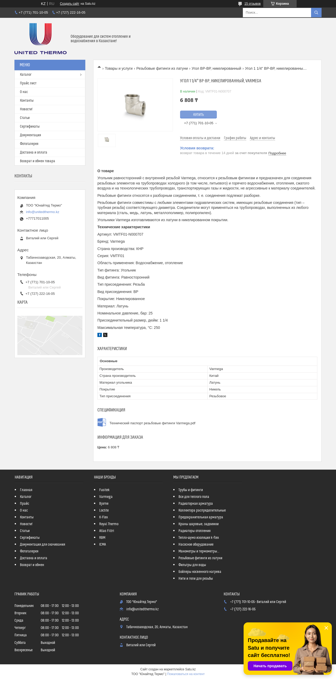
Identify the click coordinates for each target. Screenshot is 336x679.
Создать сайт (69, 4)
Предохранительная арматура (200, 517)
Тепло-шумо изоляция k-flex (198, 538)
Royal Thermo (108, 524)
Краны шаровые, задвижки (198, 524)
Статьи (25, 118)
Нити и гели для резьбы (195, 579)
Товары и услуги (119, 68)
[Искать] (316, 12)
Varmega (106, 497)
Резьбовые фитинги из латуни (162, 68)
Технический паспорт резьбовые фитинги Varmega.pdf (152, 423)
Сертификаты (30, 126)
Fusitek (104, 490)
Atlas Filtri (106, 531)
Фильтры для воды (192, 565)
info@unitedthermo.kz (42, 212)
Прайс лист (28, 83)
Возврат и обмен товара (37, 161)
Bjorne (103, 504)
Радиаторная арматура (195, 504)
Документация (30, 135)
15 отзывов (252, 4)
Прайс (24, 504)
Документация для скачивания (42, 544)
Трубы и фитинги (190, 490)
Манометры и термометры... (198, 551)
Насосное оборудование (195, 544)
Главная (26, 490)
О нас (24, 92)
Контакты (27, 101)
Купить (198, 115)
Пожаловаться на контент (185, 674)
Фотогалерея (29, 144)
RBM (102, 538)
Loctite (104, 510)
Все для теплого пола (193, 497)
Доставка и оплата (33, 152)
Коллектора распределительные (202, 510)
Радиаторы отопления (194, 531)
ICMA (102, 544)
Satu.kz (190, 669)
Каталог (26, 75)
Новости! (26, 109)
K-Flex (103, 517)
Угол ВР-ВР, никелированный (216, 68)
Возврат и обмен (32, 565)
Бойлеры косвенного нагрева (199, 572)
